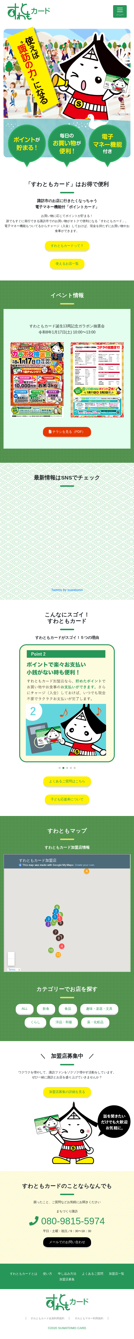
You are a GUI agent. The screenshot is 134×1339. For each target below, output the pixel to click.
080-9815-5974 (67, 1221)
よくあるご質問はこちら (67, 781)
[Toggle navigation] (120, 11)
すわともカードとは (23, 1273)
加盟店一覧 (116, 1273)
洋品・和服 (64, 1022)
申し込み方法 (67, 1273)
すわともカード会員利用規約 (47, 1318)
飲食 (46, 1008)
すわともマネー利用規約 (89, 1318)
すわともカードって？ (67, 246)
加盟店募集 (67, 1279)
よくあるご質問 (92, 1273)
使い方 (47, 1273)
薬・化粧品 (95, 1022)
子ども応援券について (67, 799)
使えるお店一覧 (67, 263)
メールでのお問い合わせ (67, 1242)
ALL (25, 1008)
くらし (35, 1022)
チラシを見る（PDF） (67, 432)
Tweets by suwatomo (67, 590)
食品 (68, 1008)
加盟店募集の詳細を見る (67, 1092)
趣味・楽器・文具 (99, 1008)
